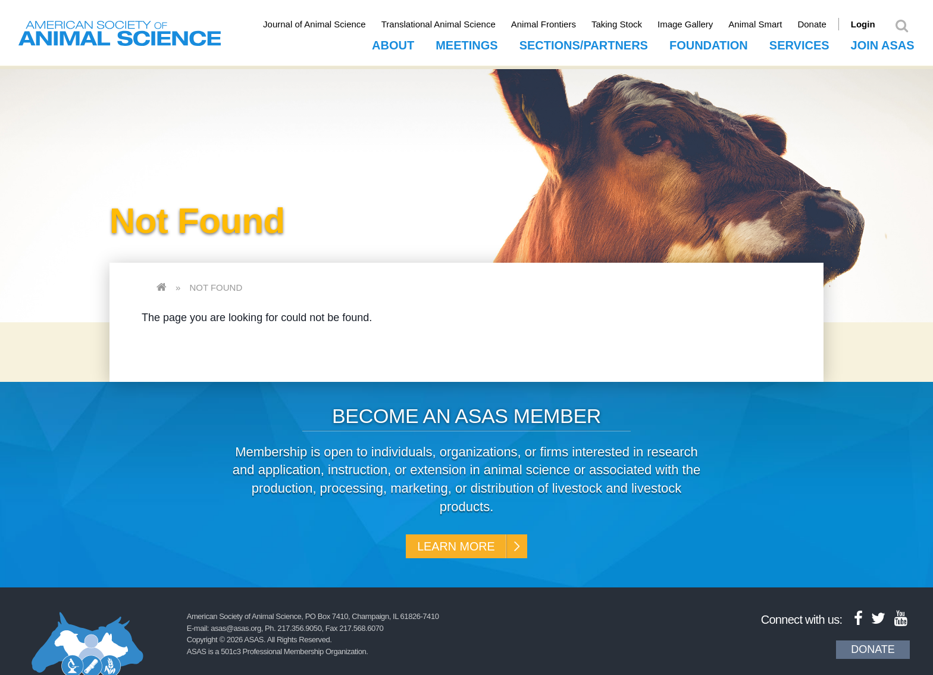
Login (877, 24)
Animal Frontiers (557, 24)
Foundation (708, 42)
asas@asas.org (236, 630)
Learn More (453, 545)
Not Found (215, 284)
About (393, 42)
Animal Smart (769, 24)
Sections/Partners (583, 42)
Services (799, 42)
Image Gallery (699, 24)
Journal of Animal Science (328, 24)
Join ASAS (883, 42)
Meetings (466, 42)
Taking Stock (630, 24)
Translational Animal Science (452, 24)
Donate (826, 24)
